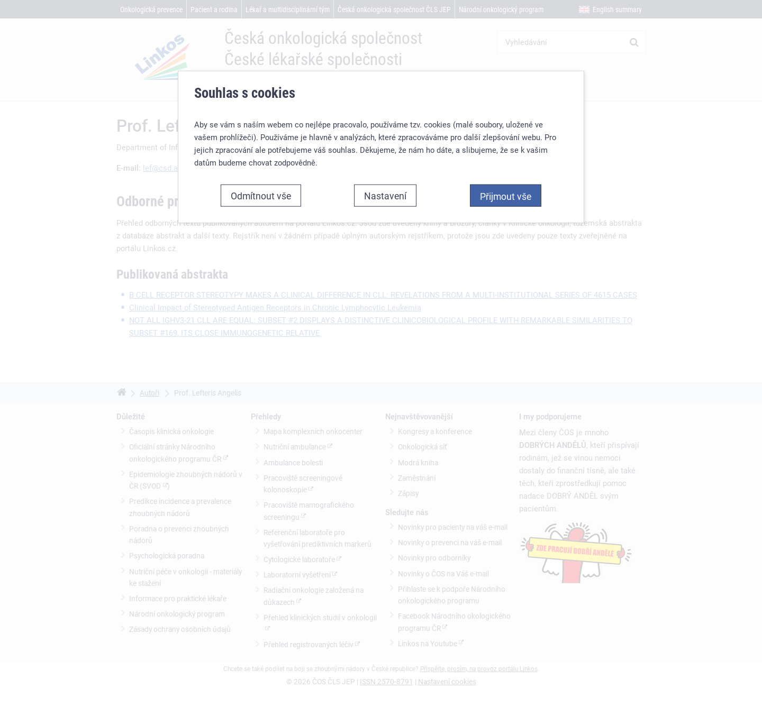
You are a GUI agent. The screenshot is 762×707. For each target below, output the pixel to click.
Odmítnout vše (261, 195)
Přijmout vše (505, 196)
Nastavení (385, 195)
